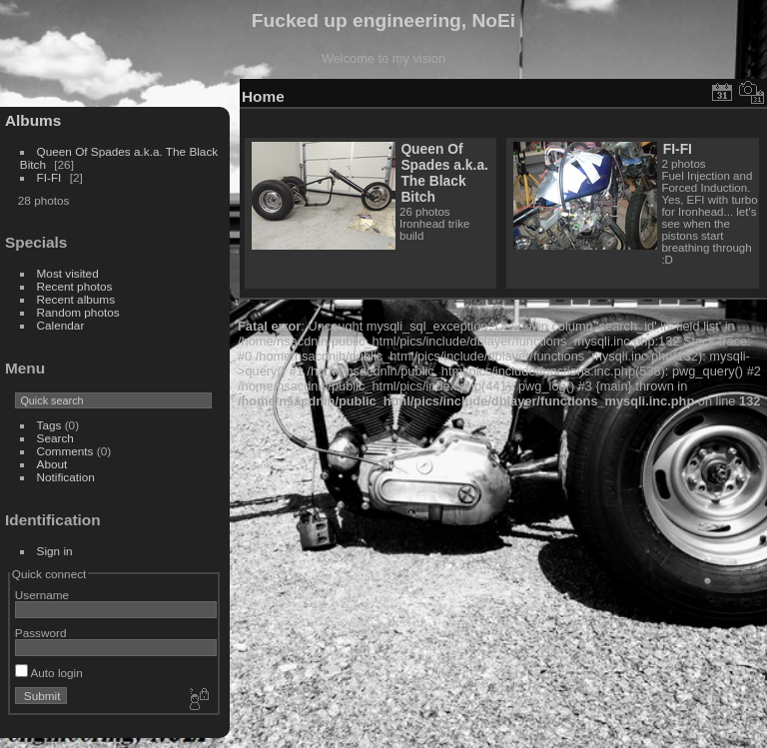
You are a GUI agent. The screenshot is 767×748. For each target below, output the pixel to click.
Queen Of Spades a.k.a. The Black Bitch (444, 173)
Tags (49, 424)
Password (41, 632)
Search (55, 437)
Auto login (49, 672)
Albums (33, 120)
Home (263, 96)
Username (42, 594)
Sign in (55, 550)
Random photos (78, 312)
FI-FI (49, 177)
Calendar (61, 325)
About (52, 463)
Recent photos (75, 286)
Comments (65, 450)
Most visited (68, 273)
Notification (66, 476)
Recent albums (76, 299)
